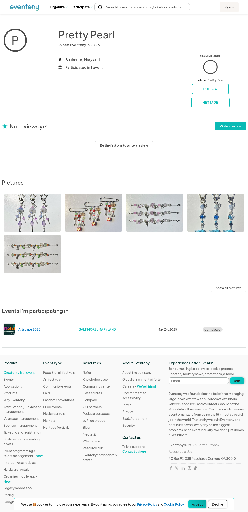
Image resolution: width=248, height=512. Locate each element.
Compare (90, 400)
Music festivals (54, 413)
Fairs (46, 393)
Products (10, 393)
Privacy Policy (147, 504)
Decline (217, 504)
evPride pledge (94, 420)
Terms (126, 405)
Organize (58, 7)
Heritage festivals (56, 427)
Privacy (127, 411)
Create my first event (19, 372)
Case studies (92, 393)
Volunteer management (21, 418)
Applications (13, 386)
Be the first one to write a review (124, 145)
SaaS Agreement (135, 418)
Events (9, 379)
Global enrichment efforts (141, 379)
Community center (97, 386)
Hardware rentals (16, 469)
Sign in (229, 7)
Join (237, 381)
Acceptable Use (180, 451)
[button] (58, 7)
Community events (57, 386)
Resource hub (93, 448)
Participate (81, 7)
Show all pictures (228, 288)
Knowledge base (95, 379)
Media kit (89, 434)
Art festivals (52, 379)
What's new (91, 441)
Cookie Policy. (174, 504)
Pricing (9, 495)
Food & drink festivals (59, 372)
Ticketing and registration (22, 432)
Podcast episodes (96, 413)
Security (128, 425)
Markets (49, 420)
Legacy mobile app (18, 488)
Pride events (52, 407)
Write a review (230, 126)
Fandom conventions (58, 400)
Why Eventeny (14, 400)
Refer (87, 372)
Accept (197, 504)
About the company (137, 372)
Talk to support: (142, 449)
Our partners (92, 407)
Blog (86, 427)
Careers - (139, 386)
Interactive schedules (20, 462)
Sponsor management (20, 425)
